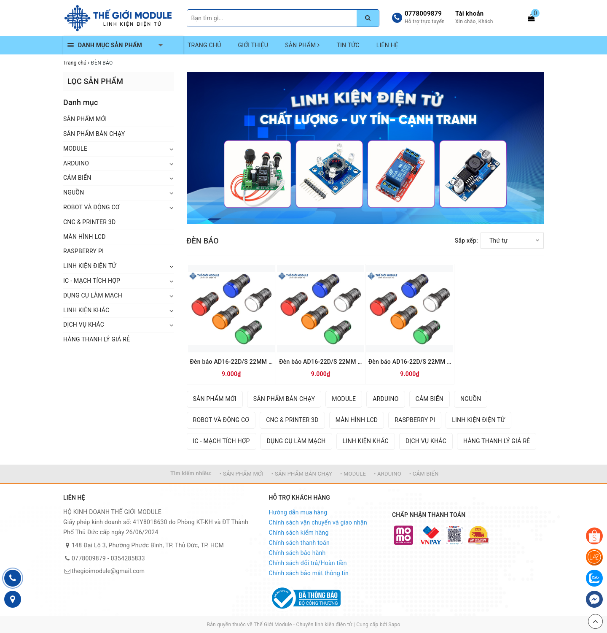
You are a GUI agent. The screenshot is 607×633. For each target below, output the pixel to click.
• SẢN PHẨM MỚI (241, 474)
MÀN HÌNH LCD (84, 236)
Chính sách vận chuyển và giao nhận (318, 522)
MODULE (75, 148)
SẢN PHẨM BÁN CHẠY (94, 133)
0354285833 (128, 558)
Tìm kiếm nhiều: (191, 473)
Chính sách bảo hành (297, 552)
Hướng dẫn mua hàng (298, 512)
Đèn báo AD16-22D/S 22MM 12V (409, 361)
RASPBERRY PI (83, 251)
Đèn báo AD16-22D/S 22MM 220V (231, 361)
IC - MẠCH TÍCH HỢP (91, 280)
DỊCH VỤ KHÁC (83, 324)
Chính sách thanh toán (299, 542)
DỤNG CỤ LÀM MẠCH (92, 295)
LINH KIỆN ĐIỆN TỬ (89, 265)
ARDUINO (76, 163)
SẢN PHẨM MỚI (85, 119)
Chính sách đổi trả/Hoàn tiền (308, 563)
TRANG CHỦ (204, 45)
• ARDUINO (387, 474)
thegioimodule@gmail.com (108, 571)
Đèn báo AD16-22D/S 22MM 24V (320, 361)
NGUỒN (73, 192)
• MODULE (353, 474)
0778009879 (423, 13)
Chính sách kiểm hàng (299, 532)
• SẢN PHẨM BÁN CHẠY (301, 474)
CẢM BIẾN (77, 177)
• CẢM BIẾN (424, 474)
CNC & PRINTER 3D (89, 222)
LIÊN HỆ (387, 45)
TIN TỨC (347, 45)
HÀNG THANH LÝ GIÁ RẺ (96, 339)
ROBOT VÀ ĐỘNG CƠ (91, 207)
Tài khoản (469, 13)
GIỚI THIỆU (253, 45)
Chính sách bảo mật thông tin (309, 573)
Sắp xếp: (466, 240)
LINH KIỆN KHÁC (86, 310)
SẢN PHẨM (302, 45)
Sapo (394, 625)
